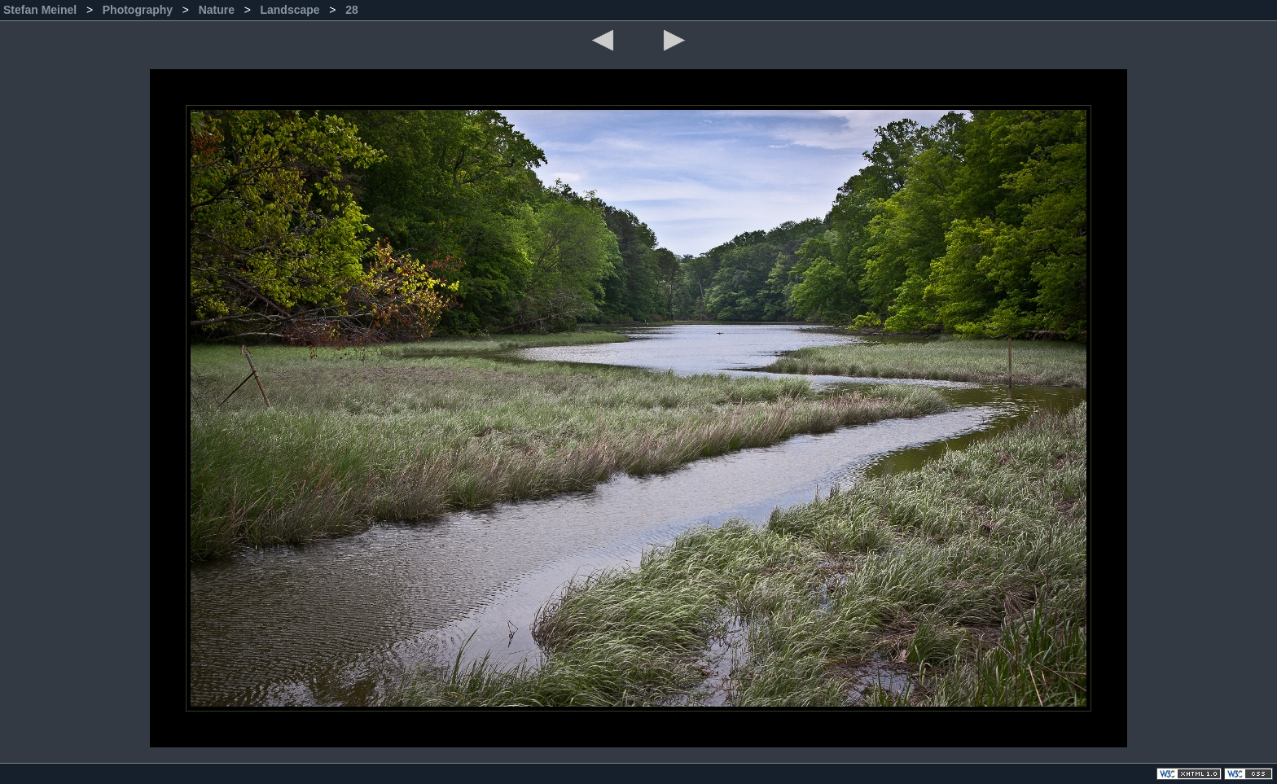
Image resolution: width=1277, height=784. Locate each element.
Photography (139, 9)
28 (351, 9)
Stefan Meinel (41, 9)
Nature (218, 9)
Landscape (291, 9)
